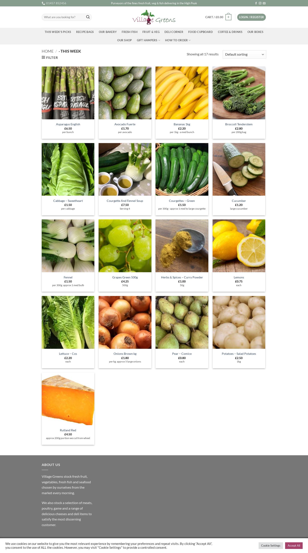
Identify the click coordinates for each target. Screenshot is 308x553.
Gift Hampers (148, 40)
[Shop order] (244, 54)
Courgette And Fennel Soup (125, 201)
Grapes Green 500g (125, 277)
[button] (218, 17)
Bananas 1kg (182, 124)
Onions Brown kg (125, 353)
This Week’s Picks (58, 32)
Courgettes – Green (182, 201)
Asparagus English (68, 124)
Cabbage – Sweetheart (68, 201)
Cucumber (239, 201)
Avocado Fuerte (124, 124)
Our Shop (124, 40)
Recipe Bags (85, 32)
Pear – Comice (182, 353)
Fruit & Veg (151, 32)
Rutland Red (68, 430)
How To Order (178, 40)
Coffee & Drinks (230, 32)
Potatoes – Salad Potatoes (239, 353)
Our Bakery (108, 32)
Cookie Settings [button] (270, 545)
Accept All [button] (294, 545)
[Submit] (88, 17)
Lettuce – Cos (68, 353)
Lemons (239, 277)
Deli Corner (173, 32)
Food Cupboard (200, 32)
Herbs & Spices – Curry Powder (182, 277)
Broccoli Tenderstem (239, 124)
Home (47, 51)
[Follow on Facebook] (256, 3)
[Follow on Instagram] (260, 3)
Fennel (68, 277)
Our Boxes (255, 32)
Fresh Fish (130, 32)
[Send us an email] (264, 3)
